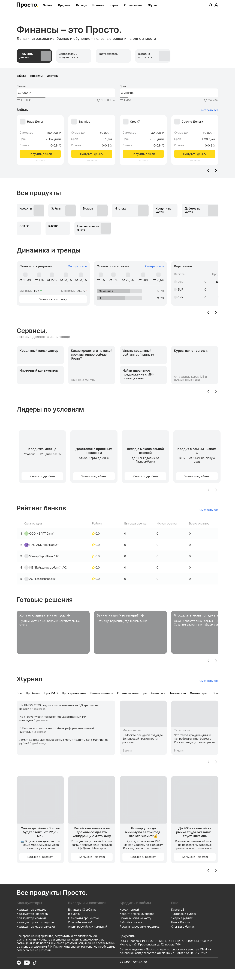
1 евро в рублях (182, 918)
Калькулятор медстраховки (36, 926)
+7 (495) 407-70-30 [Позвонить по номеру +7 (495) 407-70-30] (133, 962)
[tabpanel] (117, 123)
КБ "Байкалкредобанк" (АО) (48, 567)
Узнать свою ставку (53, 299)
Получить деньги (40, 154)
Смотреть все (209, 110)
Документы (127, 936)
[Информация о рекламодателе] (44, 160)
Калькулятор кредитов (32, 914)
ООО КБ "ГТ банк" (41, 533)
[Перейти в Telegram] (19, 963)
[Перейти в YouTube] (27, 963)
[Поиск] (211, 5)
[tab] (34, 56)
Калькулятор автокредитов (35, 922)
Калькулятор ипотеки (31, 918)
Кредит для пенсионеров (137, 914)
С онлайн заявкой (80, 922)
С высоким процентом (83, 918)
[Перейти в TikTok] (34, 963)
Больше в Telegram (40, 857)
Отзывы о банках (183, 926)
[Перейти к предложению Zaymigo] (91, 136)
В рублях (74, 914)
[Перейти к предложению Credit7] (143, 136)
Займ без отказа (131, 922)
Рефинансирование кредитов (140, 926)
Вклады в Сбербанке (82, 909)
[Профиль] (216, 5)
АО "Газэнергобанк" (42, 579)
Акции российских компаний (87, 926)
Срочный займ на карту (135, 918)
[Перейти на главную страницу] (27, 5)
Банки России (180, 922)
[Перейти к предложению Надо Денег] (40, 136)
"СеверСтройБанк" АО (44, 556)
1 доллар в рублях (184, 914)
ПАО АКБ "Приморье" (44, 545)
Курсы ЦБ (178, 909)
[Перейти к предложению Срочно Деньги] (194, 136)
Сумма (21, 86)
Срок (123, 86)
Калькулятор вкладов (32, 909)
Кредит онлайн (130, 909)
